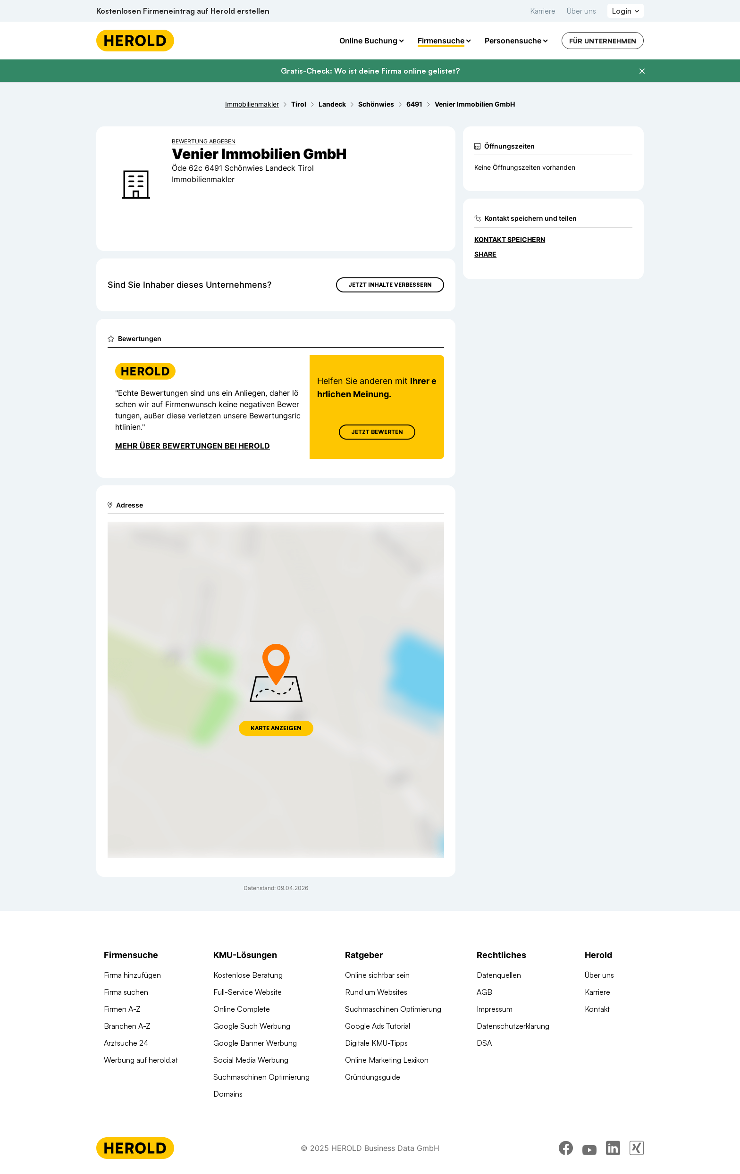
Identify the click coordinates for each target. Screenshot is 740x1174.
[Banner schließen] (642, 71)
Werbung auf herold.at (141, 1060)
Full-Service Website (247, 992)
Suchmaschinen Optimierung (261, 1077)
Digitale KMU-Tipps (376, 1043)
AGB (484, 992)
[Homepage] (135, 40)
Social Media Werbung (250, 1060)
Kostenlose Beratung (248, 975)
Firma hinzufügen (132, 975)
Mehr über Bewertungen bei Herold (192, 445)
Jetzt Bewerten (377, 431)
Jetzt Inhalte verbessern (390, 284)
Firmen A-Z (122, 1009)
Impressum (495, 1009)
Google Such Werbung (251, 1026)
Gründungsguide (372, 1077)
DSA (484, 1043)
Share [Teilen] (485, 254)
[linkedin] (613, 1148)
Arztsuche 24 (126, 1043)
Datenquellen (499, 975)
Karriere (542, 11)
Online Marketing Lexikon (387, 1060)
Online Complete (241, 1009)
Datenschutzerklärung (513, 1026)
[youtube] (589, 1148)
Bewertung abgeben (203, 141)
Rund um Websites (376, 992)
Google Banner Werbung (255, 1043)
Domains (228, 1094)
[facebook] (566, 1148)
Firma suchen (126, 992)
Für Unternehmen (602, 41)
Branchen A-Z (127, 1026)
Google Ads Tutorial (377, 1026)
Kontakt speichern (509, 239)
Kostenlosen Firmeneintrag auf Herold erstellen (182, 11)
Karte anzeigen (276, 728)
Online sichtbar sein (377, 975)
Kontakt (597, 1009)
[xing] (637, 1148)
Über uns (581, 11)
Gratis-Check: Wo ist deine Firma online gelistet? (370, 70)
